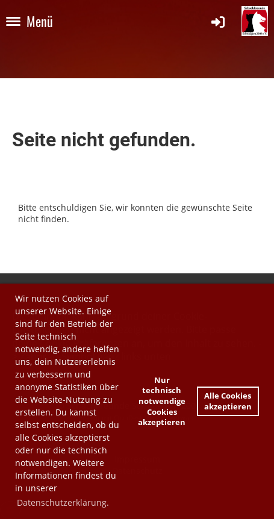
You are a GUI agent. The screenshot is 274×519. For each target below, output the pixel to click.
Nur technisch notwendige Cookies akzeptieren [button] (161, 401)
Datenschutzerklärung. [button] (63, 502)
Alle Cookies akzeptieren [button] (228, 401)
